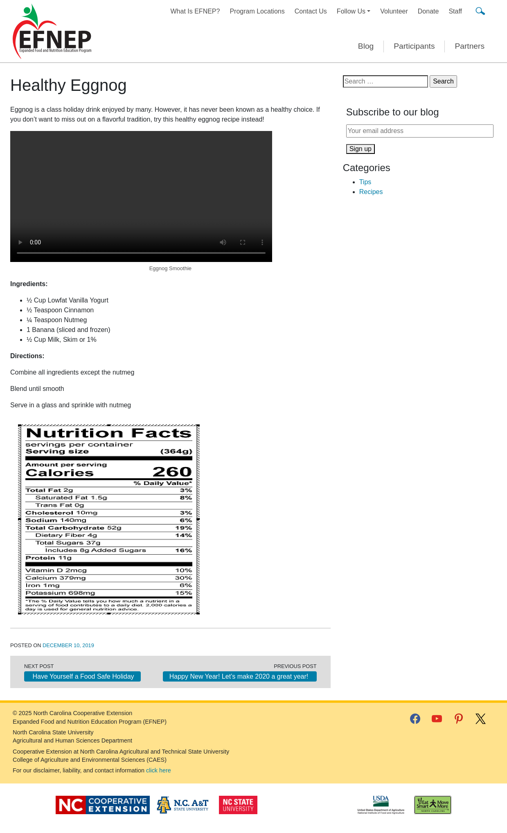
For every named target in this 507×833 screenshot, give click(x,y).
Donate (428, 11)
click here (158, 770)
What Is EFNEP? (195, 11)
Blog (366, 46)
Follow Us (351, 11)
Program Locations (257, 11)
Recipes (371, 191)
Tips (365, 181)
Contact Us (311, 11)
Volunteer (394, 11)
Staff (455, 11)
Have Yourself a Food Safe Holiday (82, 676)
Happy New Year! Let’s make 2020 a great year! (239, 676)
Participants (414, 46)
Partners (469, 46)
